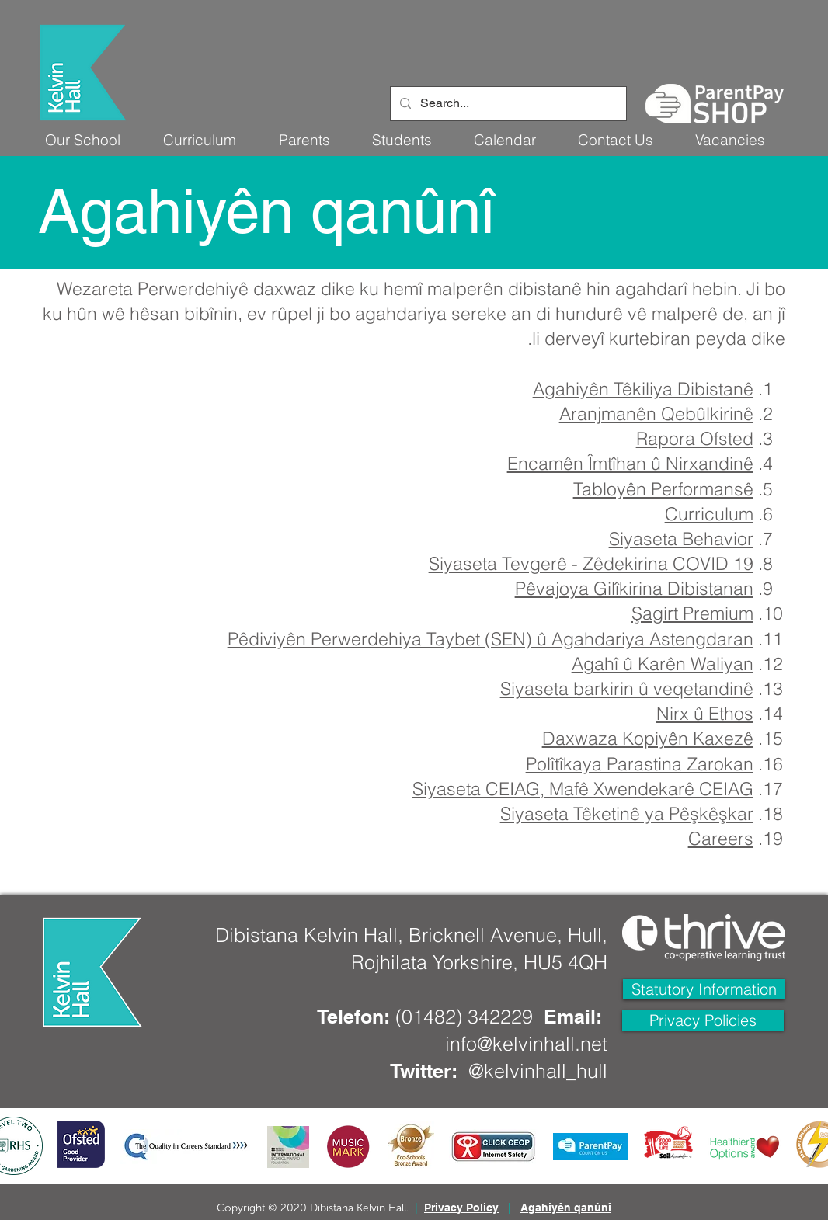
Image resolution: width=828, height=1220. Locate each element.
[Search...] (506, 103)
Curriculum (709, 513)
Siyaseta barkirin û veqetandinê (626, 688)
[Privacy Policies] (703, 1020)
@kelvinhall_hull (537, 1071)
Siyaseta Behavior (681, 538)
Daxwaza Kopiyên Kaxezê (647, 738)
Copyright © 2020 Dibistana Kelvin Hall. (313, 1208)
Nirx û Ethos (704, 713)
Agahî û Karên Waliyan (662, 663)
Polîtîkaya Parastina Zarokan (639, 764)
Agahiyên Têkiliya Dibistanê (643, 388)
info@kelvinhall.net (526, 1043)
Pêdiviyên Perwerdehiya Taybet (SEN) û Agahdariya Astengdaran (490, 638)
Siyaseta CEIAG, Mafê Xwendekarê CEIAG (582, 788)
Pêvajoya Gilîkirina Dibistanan (634, 588)
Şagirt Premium (692, 613)
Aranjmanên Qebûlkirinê (656, 413)
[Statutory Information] (704, 989)
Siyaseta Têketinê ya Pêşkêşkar (626, 813)
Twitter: (423, 1071)
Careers (720, 838)
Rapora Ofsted (694, 438)
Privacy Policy (461, 1207)
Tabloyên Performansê (663, 489)
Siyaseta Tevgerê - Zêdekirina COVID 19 (591, 563)
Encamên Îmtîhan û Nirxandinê (630, 463)
